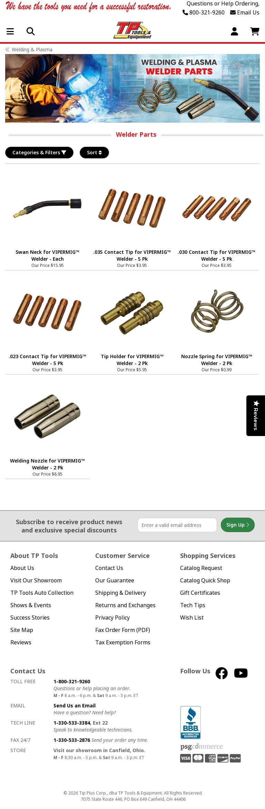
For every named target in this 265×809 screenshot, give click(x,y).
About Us (22, 568)
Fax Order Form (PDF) (122, 630)
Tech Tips (192, 605)
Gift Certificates (200, 593)
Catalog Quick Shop (205, 580)
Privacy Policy (112, 617)
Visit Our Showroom (36, 580)
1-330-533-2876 (71, 740)
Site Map (21, 630)
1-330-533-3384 (71, 722)
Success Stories (30, 617)
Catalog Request (201, 568)
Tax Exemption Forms (122, 642)
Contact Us (109, 568)
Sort (94, 152)
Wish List (192, 617)
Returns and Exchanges (125, 605)
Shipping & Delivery (120, 593)
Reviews (20, 642)
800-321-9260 (204, 12)
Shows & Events (30, 605)
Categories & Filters (39, 152)
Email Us (244, 12)
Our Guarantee (114, 580)
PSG (201, 747)
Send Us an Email (74, 705)
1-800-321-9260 (71, 681)
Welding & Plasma (32, 49)
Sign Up (237, 524)
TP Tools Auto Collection (41, 593)
